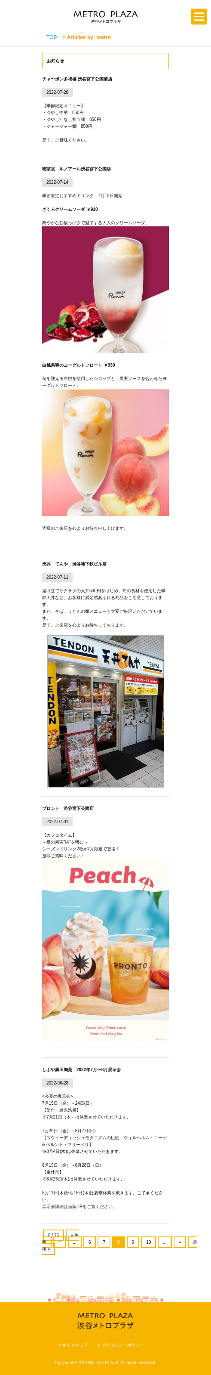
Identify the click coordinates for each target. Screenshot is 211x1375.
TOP (51, 37)
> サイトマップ (73, 1345)
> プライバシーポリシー (121, 1345)
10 (148, 1242)
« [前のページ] (59, 1242)
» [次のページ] (180, 1242)
